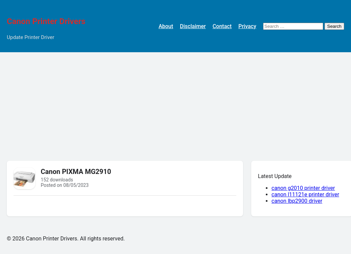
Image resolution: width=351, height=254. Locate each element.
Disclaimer (193, 26)
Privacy (247, 26)
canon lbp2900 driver (297, 201)
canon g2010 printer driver (303, 188)
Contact (222, 26)
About (166, 26)
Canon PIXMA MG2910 (76, 172)
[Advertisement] (175, 103)
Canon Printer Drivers (46, 21)
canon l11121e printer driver (305, 194)
